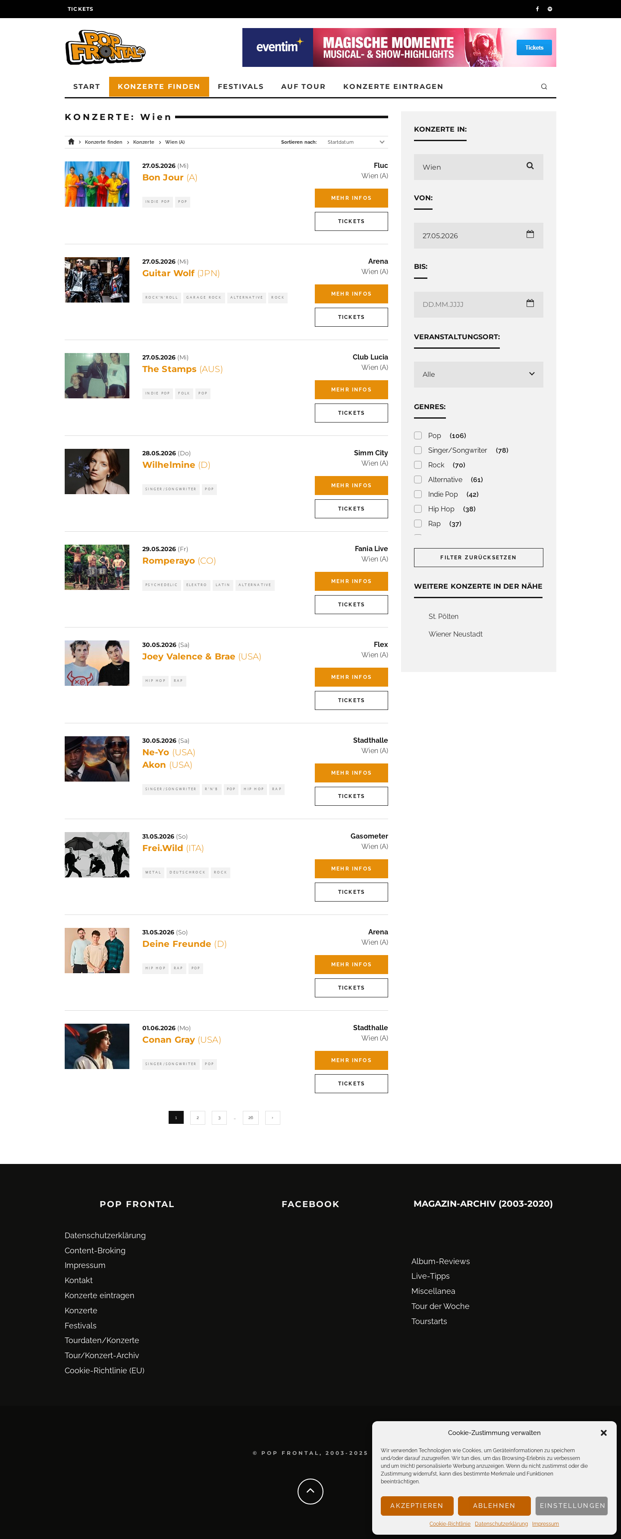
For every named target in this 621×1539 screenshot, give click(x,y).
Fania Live (371, 549)
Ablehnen (494, 1506)
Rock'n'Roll (161, 297)
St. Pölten (443, 616)
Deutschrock (187, 872)
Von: (423, 198)
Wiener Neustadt (456, 634)
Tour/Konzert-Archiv (102, 1355)
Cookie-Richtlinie (450, 1524)
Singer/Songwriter (171, 489)
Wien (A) (374, 176)
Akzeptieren (417, 1506)
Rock (278, 297)
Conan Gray (181, 1039)
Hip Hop (155, 680)
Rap (178, 680)
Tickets (81, 9)
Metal (153, 872)
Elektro (196, 585)
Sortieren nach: (299, 142)
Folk (184, 393)
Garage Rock (204, 297)
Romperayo (179, 560)
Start (86, 86)
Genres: (430, 407)
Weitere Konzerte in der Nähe (478, 586)
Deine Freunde (184, 944)
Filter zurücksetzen (478, 558)
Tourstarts (429, 1321)
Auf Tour (303, 86)
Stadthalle (370, 740)
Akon (167, 765)
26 (250, 1117)
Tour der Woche (440, 1306)
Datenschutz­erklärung (501, 1524)
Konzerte (81, 1310)
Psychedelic (161, 585)
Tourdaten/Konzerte (102, 1340)
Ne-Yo (168, 752)
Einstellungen (573, 1506)
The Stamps (182, 369)
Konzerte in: (440, 129)
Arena (378, 261)
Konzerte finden (159, 86)
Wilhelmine (176, 465)
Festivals (240, 86)
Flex (381, 644)
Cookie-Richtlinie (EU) (104, 1370)
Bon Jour (170, 177)
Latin (223, 585)
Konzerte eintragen (393, 86)
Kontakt (79, 1280)
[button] (603, 1433)
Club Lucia (370, 357)
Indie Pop (157, 201)
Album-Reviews (440, 1261)
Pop (182, 201)
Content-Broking (95, 1250)
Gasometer (369, 836)
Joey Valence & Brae (202, 656)
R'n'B (211, 789)
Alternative (246, 297)
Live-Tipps (430, 1275)
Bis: (420, 266)
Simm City (371, 453)
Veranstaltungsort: (457, 337)
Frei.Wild (173, 848)
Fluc (381, 165)
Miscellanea (433, 1291)
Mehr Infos (351, 198)
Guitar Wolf (181, 273)
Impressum (545, 1524)
